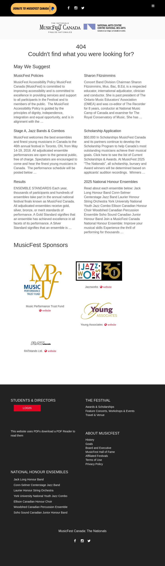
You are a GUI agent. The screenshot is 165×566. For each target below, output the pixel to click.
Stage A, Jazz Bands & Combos (39, 131)
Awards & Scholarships (100, 406)
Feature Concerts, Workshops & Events (110, 411)
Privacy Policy (94, 464)
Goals (89, 443)
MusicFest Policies (28, 76)
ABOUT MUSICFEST (103, 433)
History (90, 439)
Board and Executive (98, 447)
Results (20, 182)
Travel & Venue (95, 415)
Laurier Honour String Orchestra (33, 490)
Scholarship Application (102, 131)
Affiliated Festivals (97, 455)
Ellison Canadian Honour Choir (33, 501)
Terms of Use (94, 459)
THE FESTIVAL (98, 400)
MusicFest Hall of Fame (100, 451)
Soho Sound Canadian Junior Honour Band (40, 512)
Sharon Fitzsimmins (100, 76)
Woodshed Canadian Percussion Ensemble (41, 507)
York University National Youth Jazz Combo (40, 496)
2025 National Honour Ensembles (111, 182)
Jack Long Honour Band (29, 479)
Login (27, 408)
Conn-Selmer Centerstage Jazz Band (37, 485)
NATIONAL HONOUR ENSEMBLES (39, 472)
